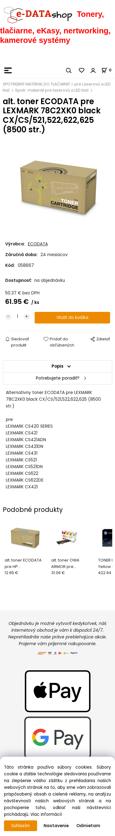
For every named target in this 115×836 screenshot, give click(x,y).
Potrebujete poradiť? (57, 378)
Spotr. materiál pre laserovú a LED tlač (52, 90)
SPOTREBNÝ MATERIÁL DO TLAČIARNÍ (36, 84)
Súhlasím (20, 826)
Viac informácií (46, 814)
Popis (57, 366)
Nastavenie (56, 826)
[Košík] (108, 70)
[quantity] (17, 317)
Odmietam (88, 826)
